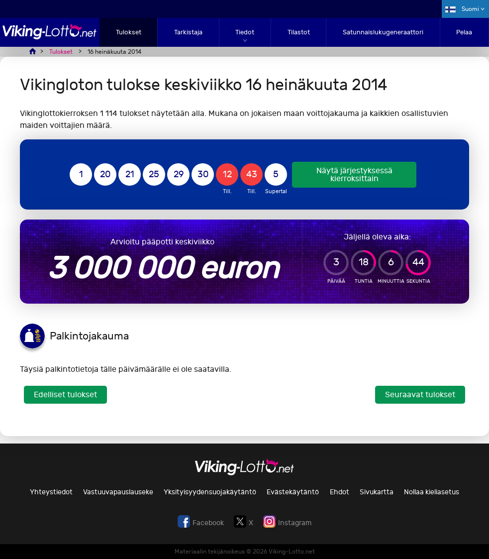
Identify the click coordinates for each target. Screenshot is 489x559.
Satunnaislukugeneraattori (383, 32)
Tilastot (299, 32)
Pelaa (464, 32)
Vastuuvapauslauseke (118, 492)
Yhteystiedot (51, 492)
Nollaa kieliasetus (431, 492)
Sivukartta (376, 492)
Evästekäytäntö (293, 492)
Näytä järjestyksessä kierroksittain (354, 174)
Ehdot (339, 492)
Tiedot (244, 32)
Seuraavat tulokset (420, 394)
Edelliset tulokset (65, 394)
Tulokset (128, 32)
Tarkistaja (188, 32)
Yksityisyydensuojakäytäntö (210, 492)
